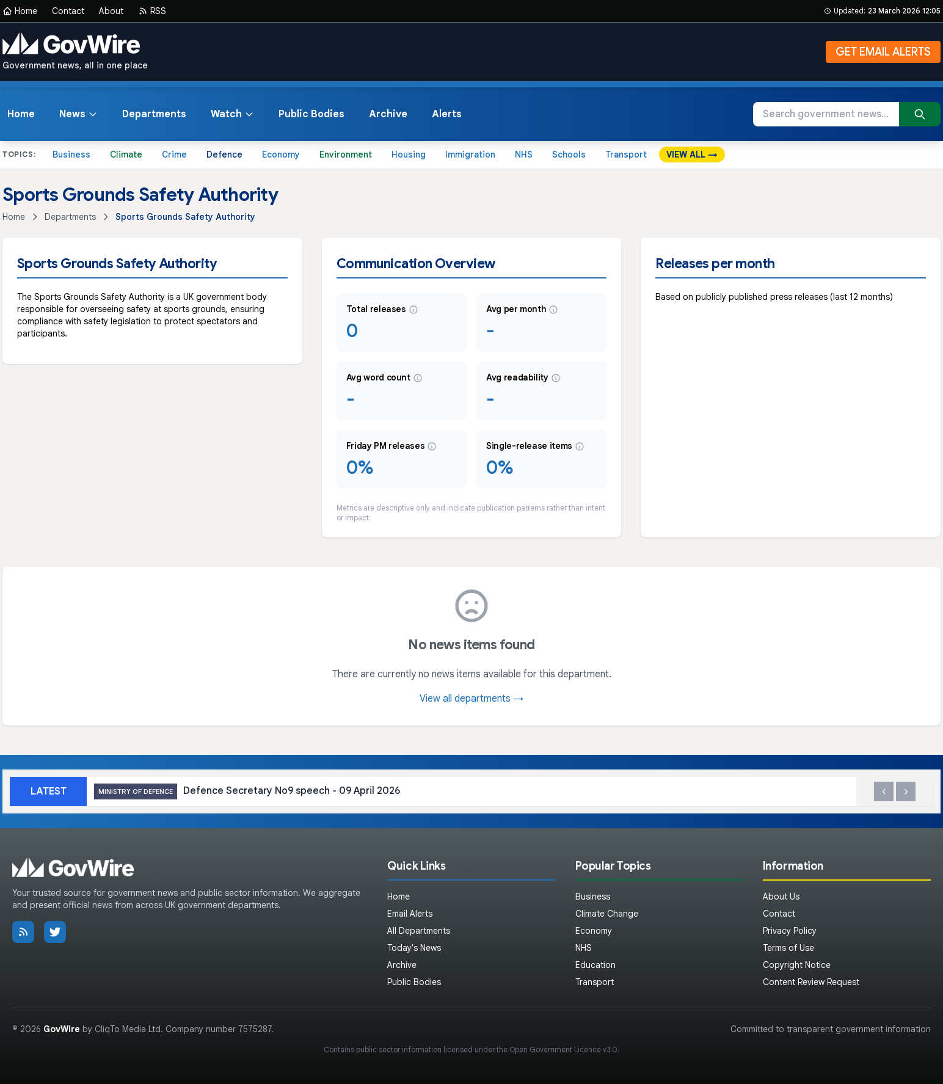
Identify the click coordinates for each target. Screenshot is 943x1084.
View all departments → (471, 699)
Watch (232, 114)
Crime (174, 154)
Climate (126, 154)
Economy (281, 154)
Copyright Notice (797, 964)
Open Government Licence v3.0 (563, 1049)
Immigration (470, 154)
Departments (154, 114)
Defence (224, 154)
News (78, 114)
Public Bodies (311, 114)
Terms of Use (788, 947)
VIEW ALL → (692, 154)
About (111, 10)
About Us (781, 896)
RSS (152, 10)
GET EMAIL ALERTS (883, 52)
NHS (524, 154)
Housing (408, 154)
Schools (569, 154)
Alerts (447, 114)
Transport (626, 154)
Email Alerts (409, 913)
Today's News (414, 947)
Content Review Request (811, 982)
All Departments (418, 930)
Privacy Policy (790, 930)
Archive (388, 114)
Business (71, 154)
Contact (68, 10)
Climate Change (606, 913)
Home (19, 10)
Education (595, 964)
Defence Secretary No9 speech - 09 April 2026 (247, 792)
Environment (345, 154)
